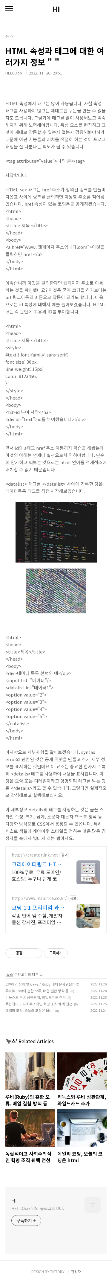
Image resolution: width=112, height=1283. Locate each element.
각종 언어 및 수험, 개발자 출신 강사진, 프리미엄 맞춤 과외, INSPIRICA (37, 918)
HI (56, 8)
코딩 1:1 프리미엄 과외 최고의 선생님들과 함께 (38, 907)
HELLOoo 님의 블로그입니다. (37, 1208)
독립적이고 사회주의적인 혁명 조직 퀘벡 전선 (38, 1003)
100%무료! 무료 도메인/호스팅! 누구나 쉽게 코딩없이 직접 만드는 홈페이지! (37, 875)
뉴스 (9, 974)
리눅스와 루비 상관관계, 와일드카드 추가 (35, 997)
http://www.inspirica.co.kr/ (39, 898)
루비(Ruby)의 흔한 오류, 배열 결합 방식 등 (37, 990)
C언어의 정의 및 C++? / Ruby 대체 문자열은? (39, 984)
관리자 (76, 1271)
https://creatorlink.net (35, 854)
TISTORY (57, 1271)
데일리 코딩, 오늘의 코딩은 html (29, 1010)
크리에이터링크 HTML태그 (38, 864)
